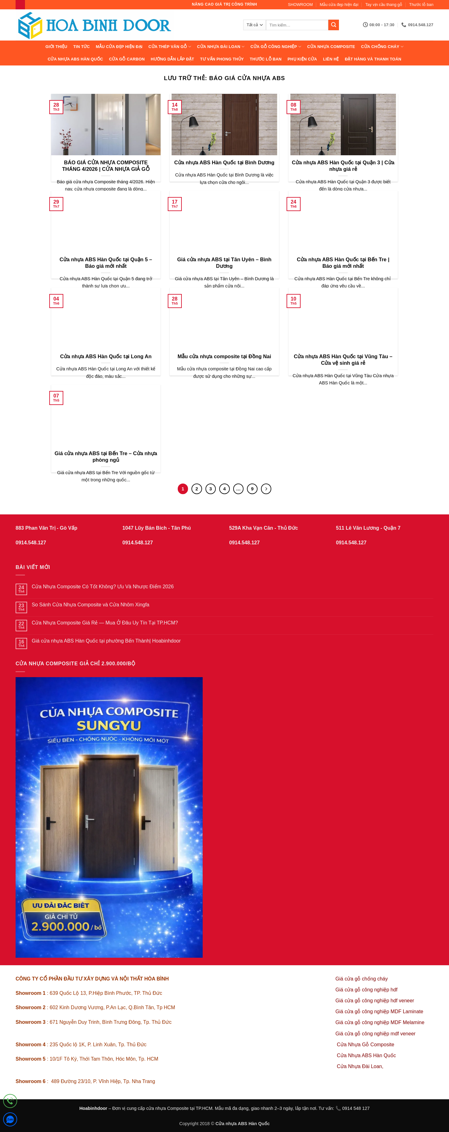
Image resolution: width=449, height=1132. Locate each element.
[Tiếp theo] (266, 489)
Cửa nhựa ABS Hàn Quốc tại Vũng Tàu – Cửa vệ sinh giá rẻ (343, 360)
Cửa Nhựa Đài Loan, (360, 1066)
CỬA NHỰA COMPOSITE (331, 46)
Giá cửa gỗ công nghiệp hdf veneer (375, 1000)
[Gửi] (333, 25)
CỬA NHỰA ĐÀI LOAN (220, 47)
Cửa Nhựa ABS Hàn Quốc (75, 59)
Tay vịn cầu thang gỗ (383, 4)
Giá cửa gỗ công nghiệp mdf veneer (376, 1033)
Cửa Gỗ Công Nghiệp (275, 47)
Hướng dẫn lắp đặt (172, 59)
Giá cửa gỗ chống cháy (362, 978)
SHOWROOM (300, 4)
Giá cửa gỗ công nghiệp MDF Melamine (380, 1022)
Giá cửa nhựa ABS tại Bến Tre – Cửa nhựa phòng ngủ (106, 456)
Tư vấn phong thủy (222, 59)
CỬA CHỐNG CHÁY (382, 47)
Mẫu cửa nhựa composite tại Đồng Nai (224, 356)
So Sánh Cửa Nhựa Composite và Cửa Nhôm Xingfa (90, 604)
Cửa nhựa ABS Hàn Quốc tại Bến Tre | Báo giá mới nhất (343, 263)
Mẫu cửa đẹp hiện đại (339, 4)
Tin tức (81, 46)
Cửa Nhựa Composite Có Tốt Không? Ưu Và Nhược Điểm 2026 (103, 586)
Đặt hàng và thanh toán (373, 59)
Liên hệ (331, 59)
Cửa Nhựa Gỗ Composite (366, 1044)
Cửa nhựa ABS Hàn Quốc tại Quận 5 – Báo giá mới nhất (106, 263)
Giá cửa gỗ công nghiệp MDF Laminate (379, 1011)
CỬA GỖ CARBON (127, 59)
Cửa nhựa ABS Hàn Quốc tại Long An (106, 356)
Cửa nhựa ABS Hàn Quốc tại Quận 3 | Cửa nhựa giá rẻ (343, 166)
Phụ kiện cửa (302, 59)
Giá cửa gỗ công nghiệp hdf (367, 989)
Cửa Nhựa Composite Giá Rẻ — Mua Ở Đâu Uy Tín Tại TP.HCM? (105, 622)
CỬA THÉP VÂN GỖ (169, 47)
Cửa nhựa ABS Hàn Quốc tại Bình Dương (224, 163)
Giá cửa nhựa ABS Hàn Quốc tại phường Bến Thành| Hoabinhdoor (106, 640)
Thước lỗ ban (421, 4)
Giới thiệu (56, 46)
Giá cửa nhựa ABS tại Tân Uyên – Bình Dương (224, 263)
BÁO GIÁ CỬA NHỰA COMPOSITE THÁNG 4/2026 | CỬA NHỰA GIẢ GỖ (106, 166)
